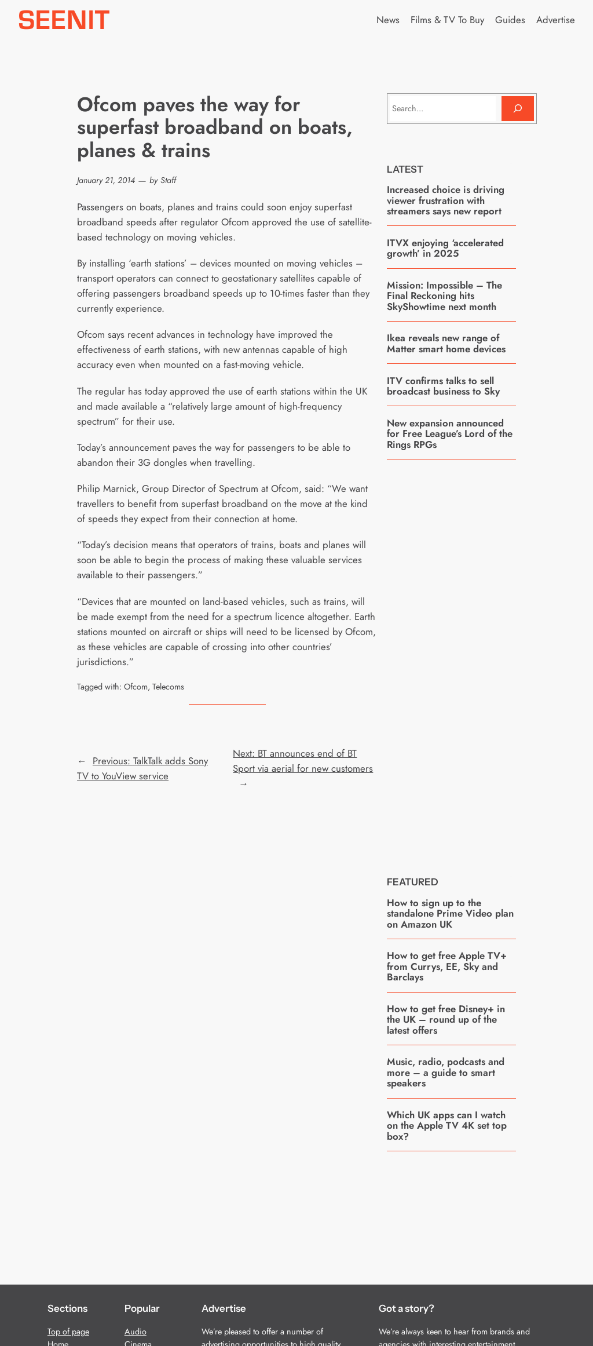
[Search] (518, 108)
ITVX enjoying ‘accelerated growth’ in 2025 (445, 248)
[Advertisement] (474, 659)
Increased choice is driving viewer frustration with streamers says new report (445, 200)
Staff (168, 180)
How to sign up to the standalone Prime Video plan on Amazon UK (450, 913)
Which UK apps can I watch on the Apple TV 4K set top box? (447, 1125)
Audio (136, 1331)
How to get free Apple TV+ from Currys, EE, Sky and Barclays (447, 966)
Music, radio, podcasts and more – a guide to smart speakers (445, 1072)
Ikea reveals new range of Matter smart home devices (446, 343)
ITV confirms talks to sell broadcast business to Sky (443, 386)
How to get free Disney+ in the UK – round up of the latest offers (446, 1019)
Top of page (68, 1331)
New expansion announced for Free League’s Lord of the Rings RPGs (450, 434)
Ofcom (136, 686)
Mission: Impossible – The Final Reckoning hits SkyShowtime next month (444, 296)
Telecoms (168, 686)
